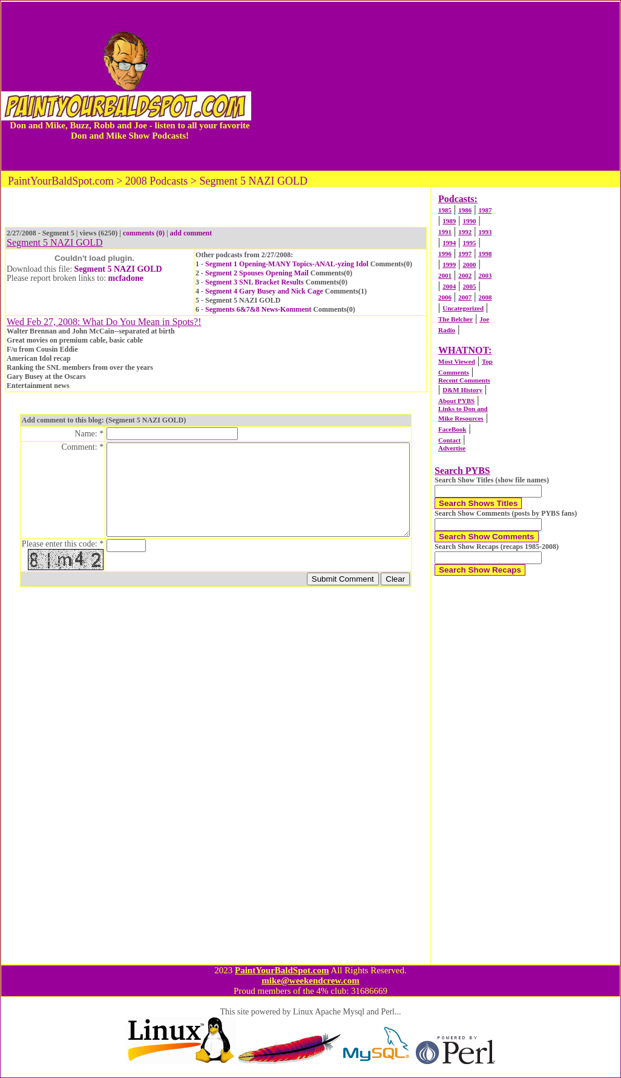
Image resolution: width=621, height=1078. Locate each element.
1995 (469, 242)
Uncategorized (463, 308)
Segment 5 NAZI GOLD (118, 269)
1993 (484, 231)
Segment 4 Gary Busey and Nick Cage (264, 291)
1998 (484, 253)
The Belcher (455, 319)
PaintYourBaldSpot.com (282, 970)
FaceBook (452, 429)
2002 (465, 275)
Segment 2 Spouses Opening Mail (257, 273)
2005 (469, 286)
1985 (445, 210)
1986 (465, 210)
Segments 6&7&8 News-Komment (258, 309)
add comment (191, 233)
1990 (469, 221)
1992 (465, 231)
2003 (484, 275)
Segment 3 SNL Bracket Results (254, 282)
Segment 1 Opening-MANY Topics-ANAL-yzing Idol (287, 264)
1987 (484, 210)
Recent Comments (464, 380)
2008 (484, 297)
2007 (465, 297)
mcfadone (125, 278)
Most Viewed (456, 361)
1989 (449, 221)
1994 (449, 242)
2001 (445, 275)
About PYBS (456, 400)
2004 (449, 286)
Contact (449, 440)
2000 (469, 264)
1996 (445, 253)
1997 (465, 253)
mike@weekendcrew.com (310, 980)
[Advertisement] (435, 86)
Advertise (451, 448)
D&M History (462, 389)
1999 (449, 264)
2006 (445, 297)
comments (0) (144, 233)
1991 (445, 231)
